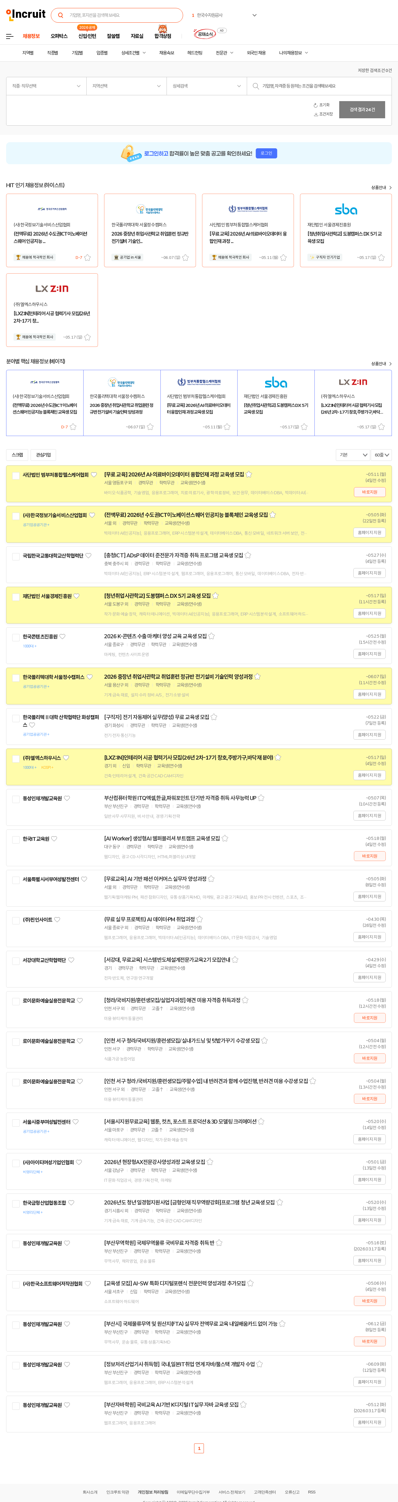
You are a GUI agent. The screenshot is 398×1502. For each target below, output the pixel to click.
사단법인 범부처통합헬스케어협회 (55, 475)
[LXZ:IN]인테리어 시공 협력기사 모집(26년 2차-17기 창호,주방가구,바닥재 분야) (188, 757)
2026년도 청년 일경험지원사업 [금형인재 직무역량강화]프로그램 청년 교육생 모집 (189, 1202)
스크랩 (87, 257)
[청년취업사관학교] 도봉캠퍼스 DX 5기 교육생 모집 (157, 596)
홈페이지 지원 (369, 532)
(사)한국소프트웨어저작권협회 (52, 1283)
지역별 (27, 53)
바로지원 (369, 492)
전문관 (221, 53)
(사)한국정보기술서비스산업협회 (55, 515)
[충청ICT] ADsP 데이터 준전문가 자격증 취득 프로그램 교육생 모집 (173, 555)
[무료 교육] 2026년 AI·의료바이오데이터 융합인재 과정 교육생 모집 (174, 474)
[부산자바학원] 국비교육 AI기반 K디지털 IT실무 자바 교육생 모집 (171, 1405)
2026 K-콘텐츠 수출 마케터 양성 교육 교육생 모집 (155, 636)
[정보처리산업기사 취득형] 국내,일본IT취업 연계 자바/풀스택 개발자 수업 (179, 1364)
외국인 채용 (256, 53)
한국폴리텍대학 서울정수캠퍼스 (53, 677)
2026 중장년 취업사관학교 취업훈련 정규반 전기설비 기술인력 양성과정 (178, 677)
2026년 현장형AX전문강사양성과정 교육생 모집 (154, 1162)
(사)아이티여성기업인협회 (48, 1162)
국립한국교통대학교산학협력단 (53, 555)
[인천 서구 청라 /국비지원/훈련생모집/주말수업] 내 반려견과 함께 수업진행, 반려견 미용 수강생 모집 (206, 1081)
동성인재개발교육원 (42, 798)
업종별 (101, 53)
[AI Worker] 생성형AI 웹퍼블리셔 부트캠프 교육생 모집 (162, 838)
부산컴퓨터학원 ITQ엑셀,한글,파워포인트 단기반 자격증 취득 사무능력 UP (180, 798)
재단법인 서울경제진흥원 (47, 596)
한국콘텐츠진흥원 (40, 636)
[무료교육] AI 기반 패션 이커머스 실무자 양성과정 (155, 879)
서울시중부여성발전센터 (46, 1122)
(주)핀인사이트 (37, 919)
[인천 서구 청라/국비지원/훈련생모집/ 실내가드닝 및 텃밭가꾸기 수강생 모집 (182, 1041)
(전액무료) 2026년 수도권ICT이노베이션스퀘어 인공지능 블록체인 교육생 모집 (186, 515)
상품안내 (378, 187)
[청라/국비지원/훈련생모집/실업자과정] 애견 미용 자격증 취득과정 (172, 1000)
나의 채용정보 (290, 53)
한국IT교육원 (36, 839)
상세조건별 (130, 53)
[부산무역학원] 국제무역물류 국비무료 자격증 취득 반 (159, 1243)
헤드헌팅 (194, 53)
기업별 (77, 53)
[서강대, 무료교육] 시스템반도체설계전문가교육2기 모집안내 (167, 960)
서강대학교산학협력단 (44, 960)
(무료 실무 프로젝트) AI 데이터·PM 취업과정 (149, 919)
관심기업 (43, 455)
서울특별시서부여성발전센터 (51, 879)
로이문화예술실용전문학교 (49, 1000)
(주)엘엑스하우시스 (42, 758)
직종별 (52, 53)
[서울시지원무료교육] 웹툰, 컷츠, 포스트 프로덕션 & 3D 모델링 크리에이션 (180, 1121)
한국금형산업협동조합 (44, 1203)
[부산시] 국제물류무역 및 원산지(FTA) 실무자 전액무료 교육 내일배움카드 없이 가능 (190, 1324)
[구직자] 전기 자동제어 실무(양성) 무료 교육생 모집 (156, 717)
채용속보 (166, 53)
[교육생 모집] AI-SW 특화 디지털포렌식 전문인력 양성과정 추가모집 (175, 1283)
